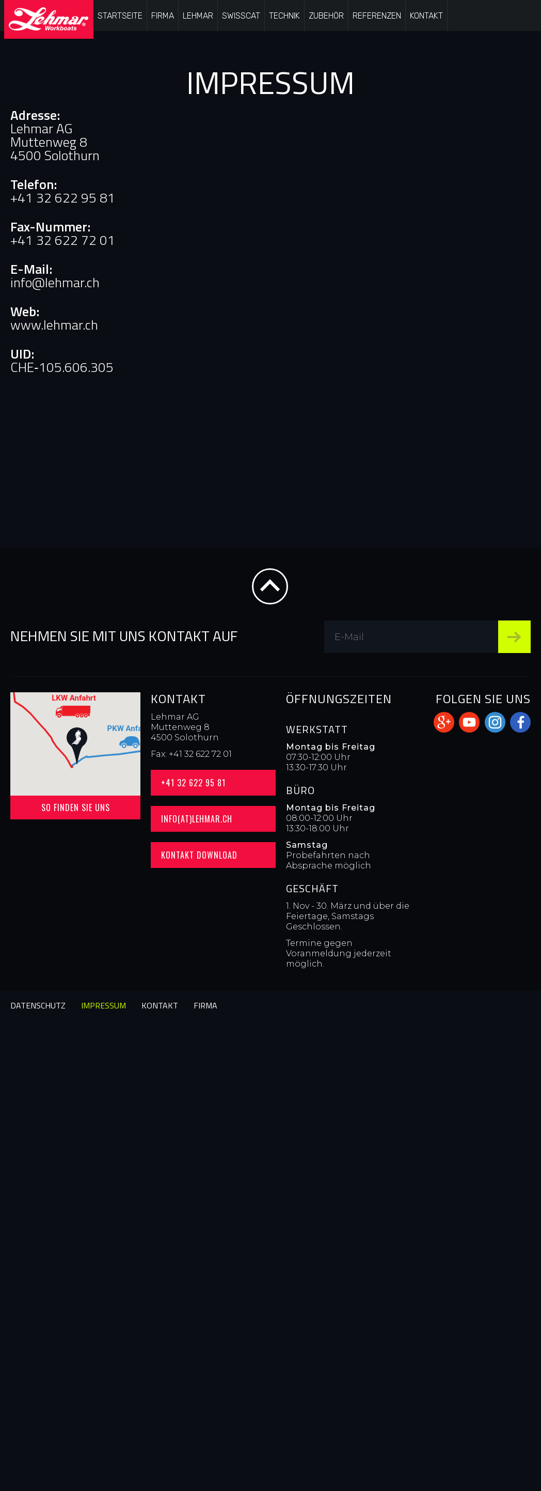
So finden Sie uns (75, 807)
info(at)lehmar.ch (196, 819)
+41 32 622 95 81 (193, 782)
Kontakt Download (199, 855)
